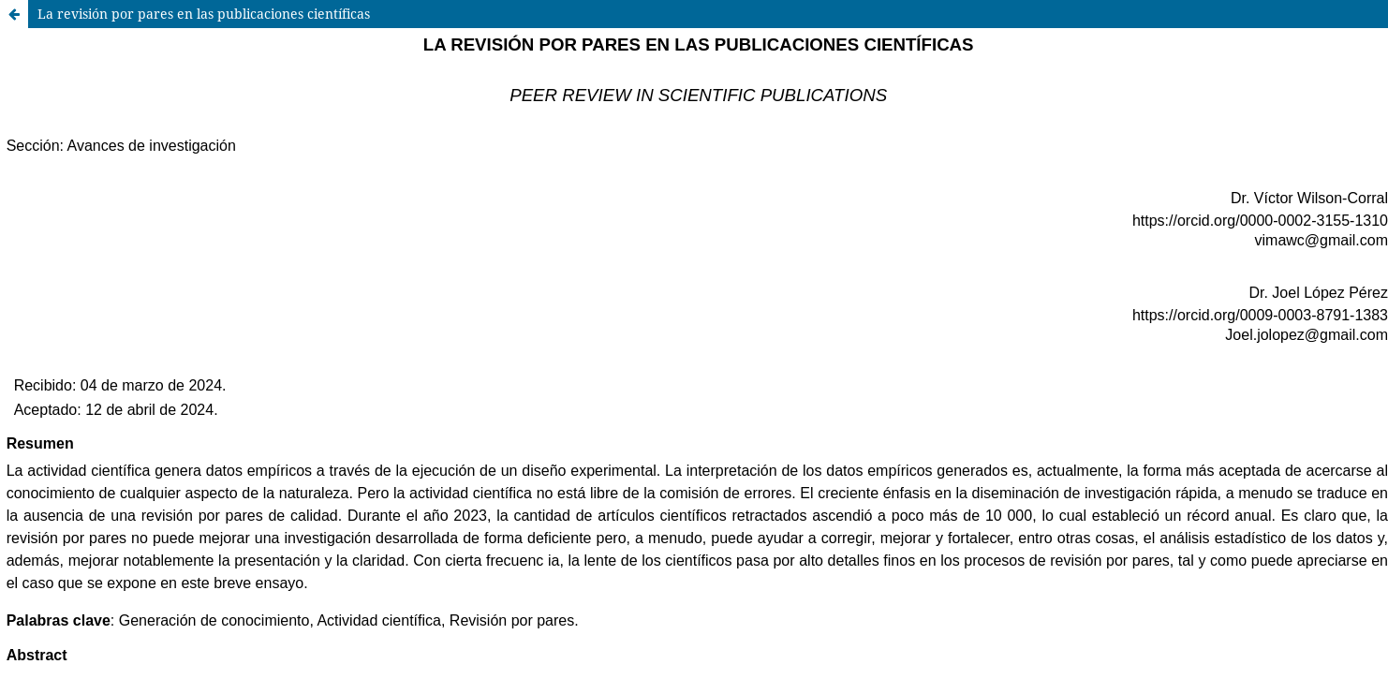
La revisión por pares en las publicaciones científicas (203, 13)
